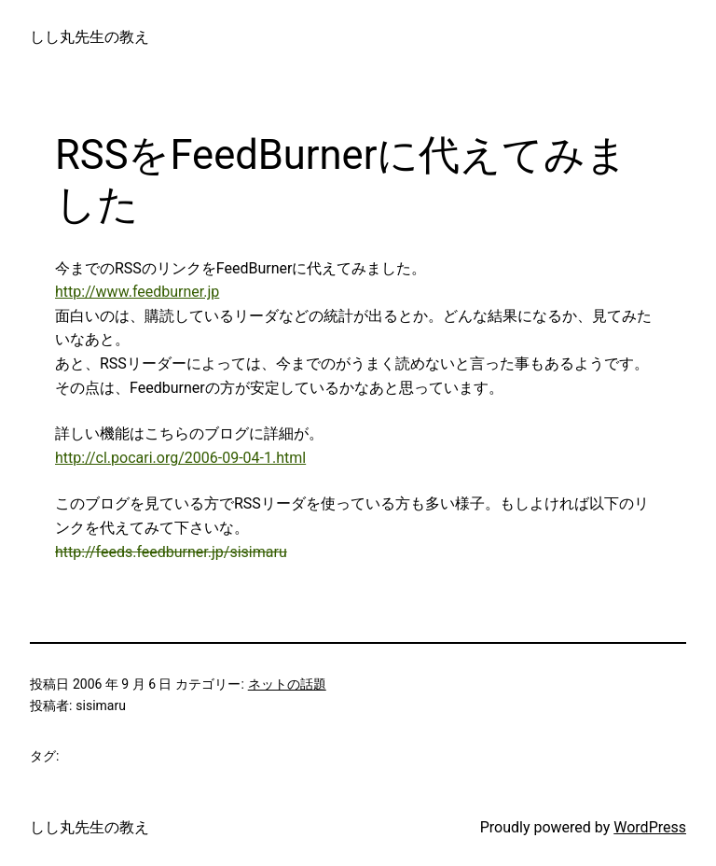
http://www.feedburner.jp (137, 291)
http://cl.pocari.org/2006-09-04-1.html (180, 458)
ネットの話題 (287, 684)
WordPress (649, 827)
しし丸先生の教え (89, 37)
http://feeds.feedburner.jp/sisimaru (171, 552)
